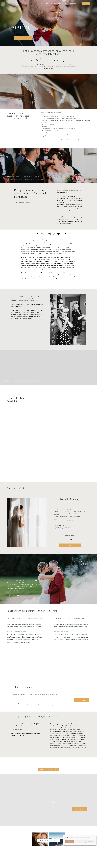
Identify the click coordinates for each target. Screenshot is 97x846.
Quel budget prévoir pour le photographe (51, 124)
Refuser (80, 841)
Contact (86, 3)
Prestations (53, 3)
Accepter (69, 841)
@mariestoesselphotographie (48, 840)
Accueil (41, 3)
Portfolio (60, 3)
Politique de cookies (75, 843)
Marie (46, 3)
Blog (66, 3)
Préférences (90, 841)
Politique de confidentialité (83, 843)
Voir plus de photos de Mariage (48, 769)
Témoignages (73, 3)
